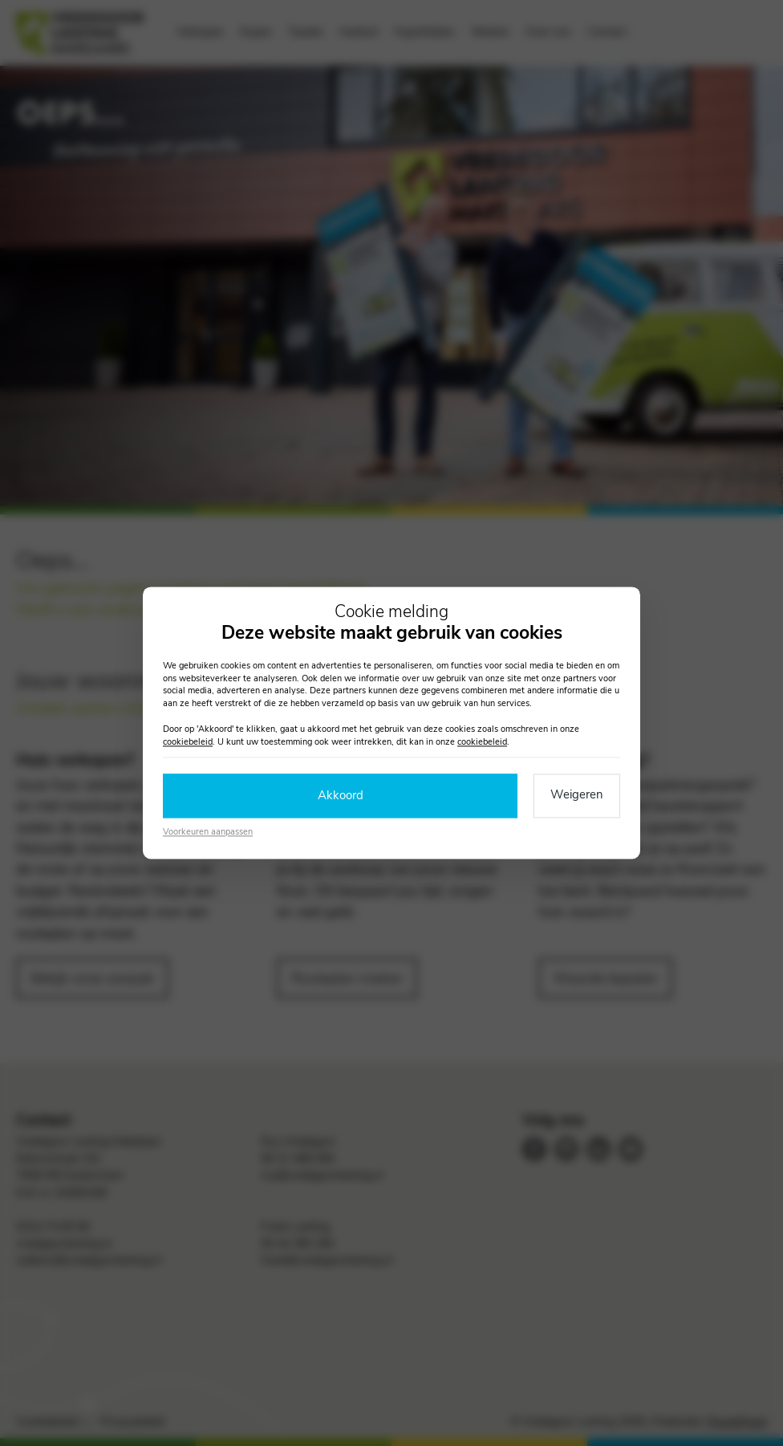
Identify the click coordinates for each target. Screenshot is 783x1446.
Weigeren (576, 795)
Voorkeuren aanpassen (208, 832)
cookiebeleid (188, 742)
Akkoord (340, 796)
